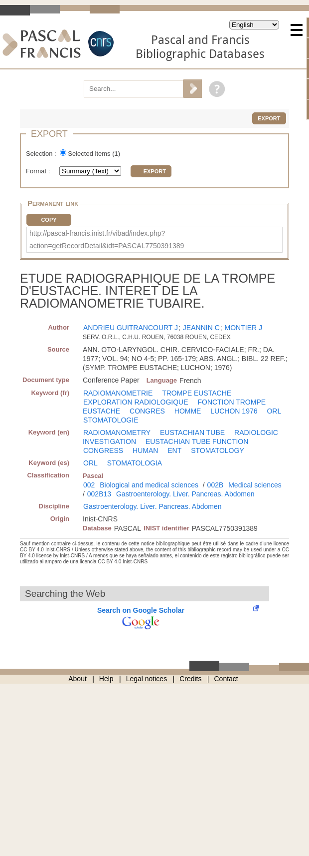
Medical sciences (255, 485)
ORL (274, 411)
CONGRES (147, 411)
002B (215, 485)
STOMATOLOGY (217, 450)
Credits (190, 679)
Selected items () (94, 153)
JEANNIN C (201, 328)
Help (106, 679)
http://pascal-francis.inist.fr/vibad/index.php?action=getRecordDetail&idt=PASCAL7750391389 (106, 239)
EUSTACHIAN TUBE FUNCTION (197, 441)
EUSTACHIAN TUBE (192, 432)
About (77, 679)
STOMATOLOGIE (110, 420)
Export (269, 118)
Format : (39, 171)
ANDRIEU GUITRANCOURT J (130, 328)
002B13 (99, 494)
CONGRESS (103, 450)
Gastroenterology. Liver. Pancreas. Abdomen (185, 494)
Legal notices (146, 679)
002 (89, 485)
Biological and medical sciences (149, 485)
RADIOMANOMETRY (117, 432)
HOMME (187, 411)
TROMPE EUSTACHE (196, 393)
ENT (174, 450)
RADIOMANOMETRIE (118, 393)
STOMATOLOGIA (134, 463)
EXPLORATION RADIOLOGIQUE (135, 402)
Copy (48, 220)
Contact (226, 679)
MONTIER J (243, 328)
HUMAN (145, 450)
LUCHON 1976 (233, 411)
